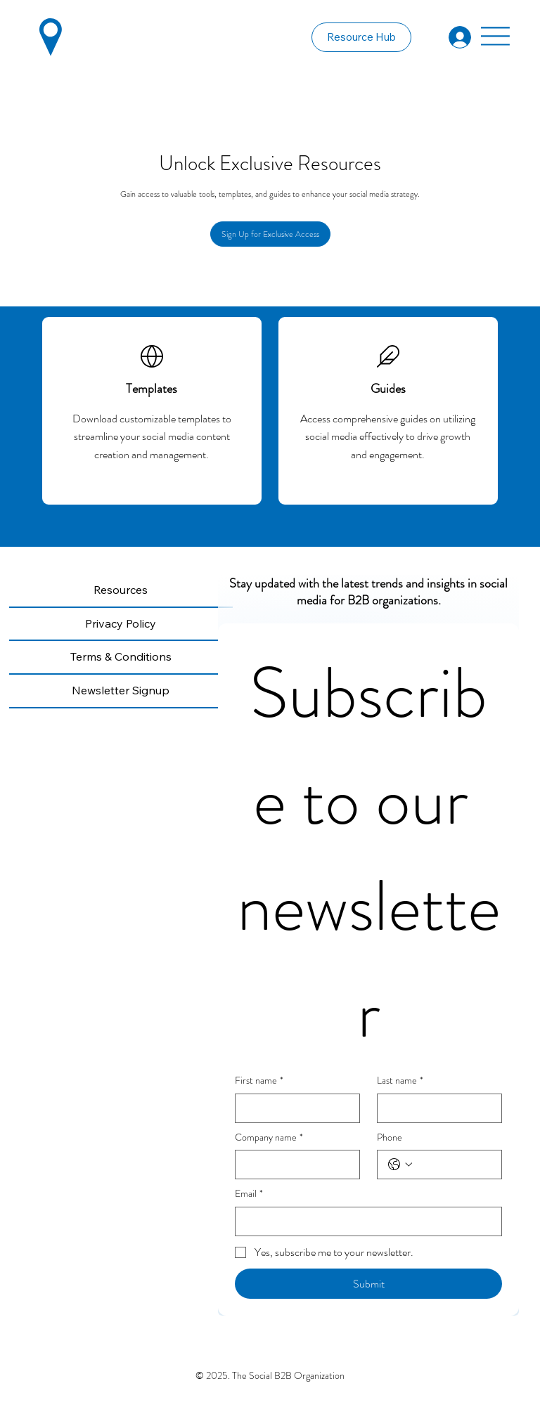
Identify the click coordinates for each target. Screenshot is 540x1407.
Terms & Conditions (121, 656)
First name (259, 1081)
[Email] (364, 1221)
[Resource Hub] (361, 37)
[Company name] (293, 1164)
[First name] (293, 1108)
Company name (269, 1138)
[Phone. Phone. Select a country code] (400, 1164)
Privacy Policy (120, 623)
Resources (121, 590)
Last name (400, 1081)
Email (249, 1194)
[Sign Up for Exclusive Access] (270, 234)
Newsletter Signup (120, 690)
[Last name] (435, 1108)
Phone (389, 1137)
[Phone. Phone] (453, 1164)
